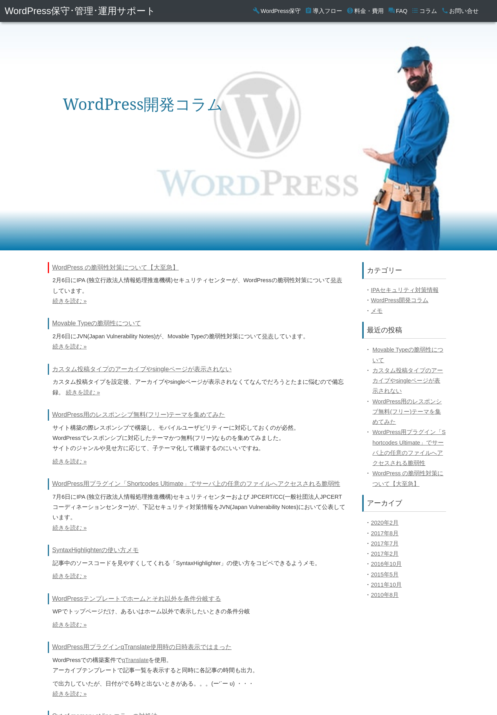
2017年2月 (385, 554)
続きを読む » (70, 301)
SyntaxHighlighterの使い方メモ (95, 550)
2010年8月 (385, 595)
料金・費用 (365, 11)
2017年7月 (385, 543)
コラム (424, 11)
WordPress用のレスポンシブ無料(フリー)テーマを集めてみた (138, 414)
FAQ (397, 11)
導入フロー (323, 11)
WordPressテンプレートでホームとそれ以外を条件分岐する (136, 598)
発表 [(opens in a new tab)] (268, 336)
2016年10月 (386, 564)
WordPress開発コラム (399, 300)
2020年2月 (385, 523)
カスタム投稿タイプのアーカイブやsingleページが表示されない (142, 369)
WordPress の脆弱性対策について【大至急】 (115, 267)
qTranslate (135, 660)
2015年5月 (385, 574)
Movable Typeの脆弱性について (96, 323)
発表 (336, 280)
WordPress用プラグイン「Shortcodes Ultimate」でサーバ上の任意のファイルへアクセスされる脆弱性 (196, 483)
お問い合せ (460, 11)
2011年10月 (386, 585)
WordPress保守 (277, 11)
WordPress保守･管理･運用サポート (80, 11)
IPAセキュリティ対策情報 (404, 290)
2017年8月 (385, 533)
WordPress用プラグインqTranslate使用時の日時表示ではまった (142, 647)
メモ (377, 311)
